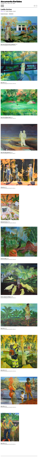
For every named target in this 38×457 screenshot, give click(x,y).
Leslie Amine (6, 9)
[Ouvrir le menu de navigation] (2, 5)
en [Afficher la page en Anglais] (34, 5)
